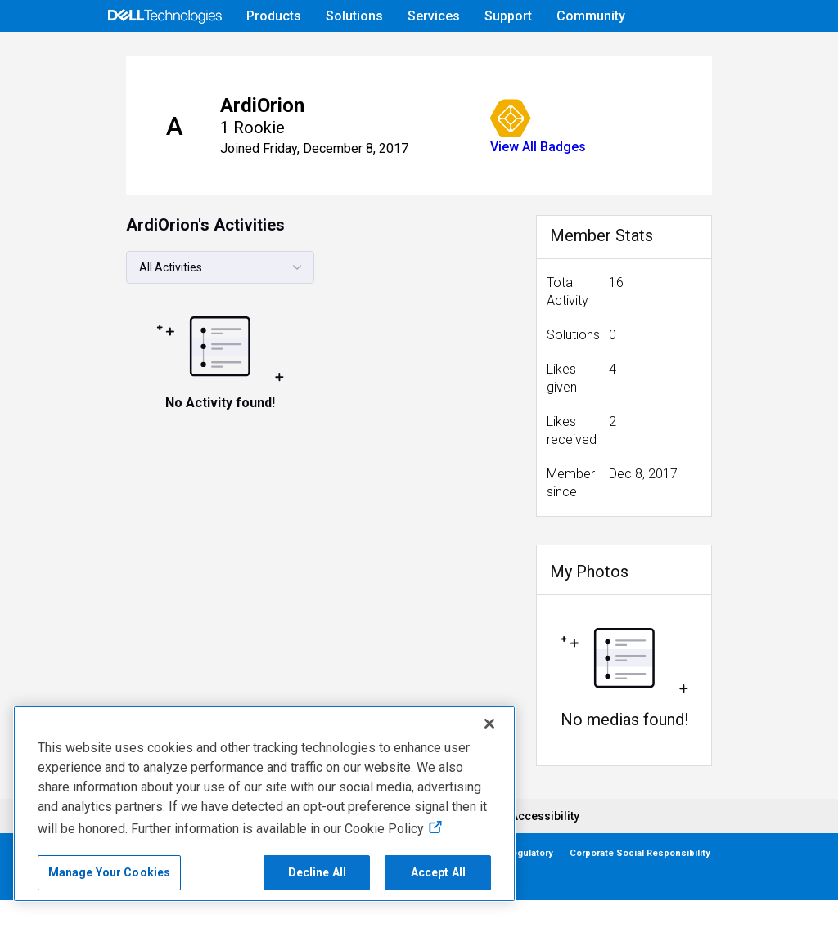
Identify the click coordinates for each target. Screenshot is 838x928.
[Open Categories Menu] (164, 55)
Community (590, 16)
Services (434, 16)
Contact (101, 905)
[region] (264, 804)
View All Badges (495, 192)
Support (508, 16)
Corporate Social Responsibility (640, 881)
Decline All (317, 872)
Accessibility (545, 843)
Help (629, 54)
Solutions (354, 16)
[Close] (489, 724)
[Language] (734, 54)
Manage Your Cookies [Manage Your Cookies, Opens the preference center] (109, 872)
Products (273, 16)
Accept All (438, 872)
